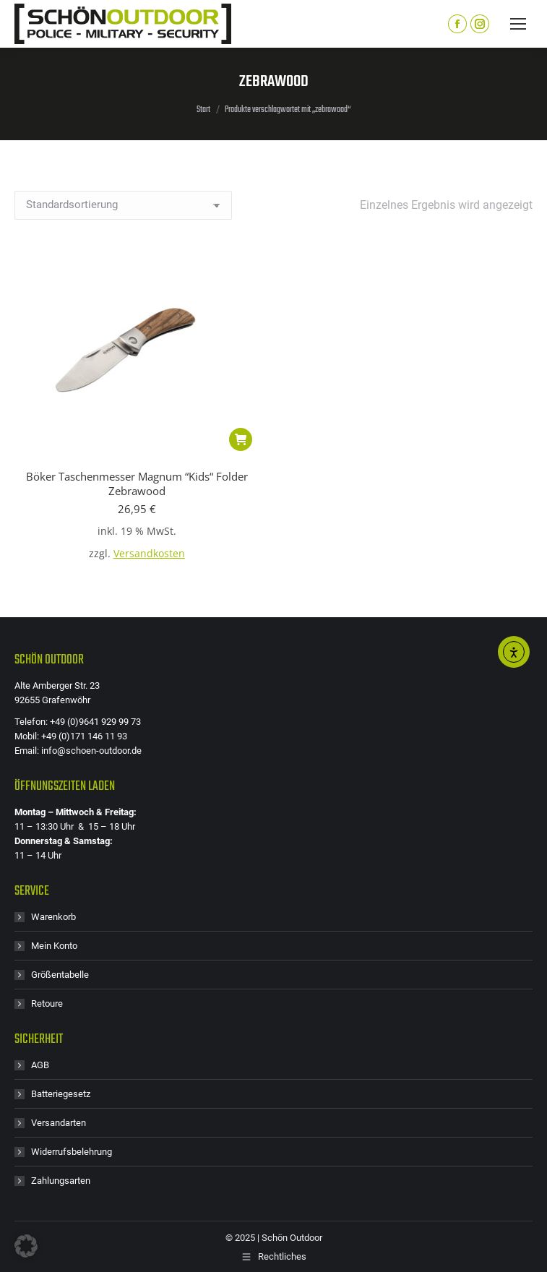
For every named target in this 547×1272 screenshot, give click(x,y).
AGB (40, 1065)
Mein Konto (54, 945)
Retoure (47, 1003)
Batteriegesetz (60, 1093)
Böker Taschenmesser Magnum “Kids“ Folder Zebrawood (137, 483)
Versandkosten (149, 553)
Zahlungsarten (60, 1180)
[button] (240, 439)
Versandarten (58, 1122)
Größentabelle (60, 974)
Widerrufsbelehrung (71, 1151)
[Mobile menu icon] (518, 23)
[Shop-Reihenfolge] (123, 205)
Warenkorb (53, 916)
